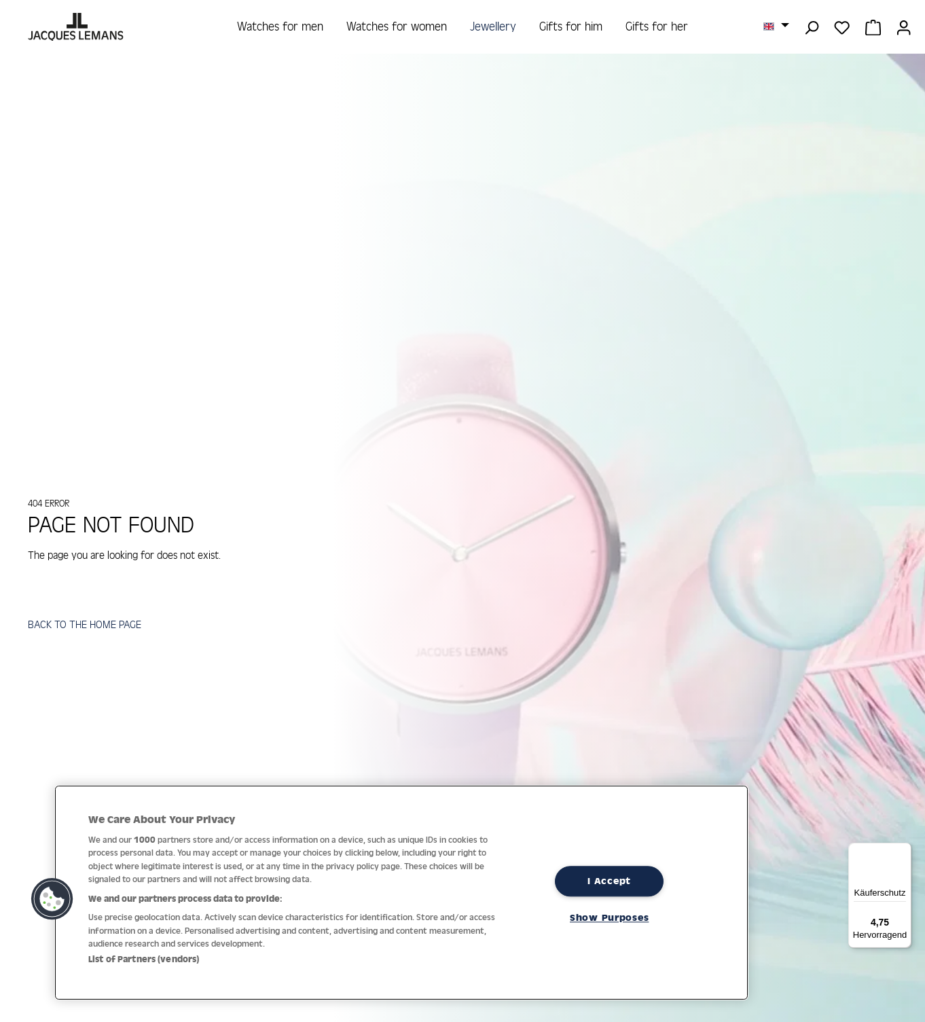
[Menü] (903, 851)
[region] (401, 892)
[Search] (811, 26)
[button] (52, 899)
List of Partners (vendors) (143, 959)
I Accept (609, 881)
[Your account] (903, 26)
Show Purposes (609, 917)
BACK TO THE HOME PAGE (87, 627)
